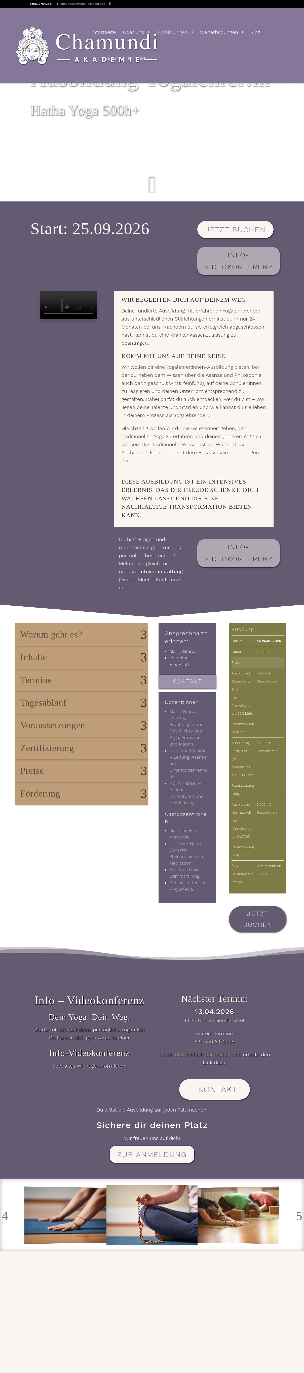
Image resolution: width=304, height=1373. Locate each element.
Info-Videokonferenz (238, 261)
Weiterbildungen (219, 32)
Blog (255, 32)
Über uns (133, 32)
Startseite (104, 32)
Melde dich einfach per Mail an (195, 1054)
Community (107, 59)
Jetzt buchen (235, 229)
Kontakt (136, 59)
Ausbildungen (172, 32)
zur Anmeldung (152, 1154)
